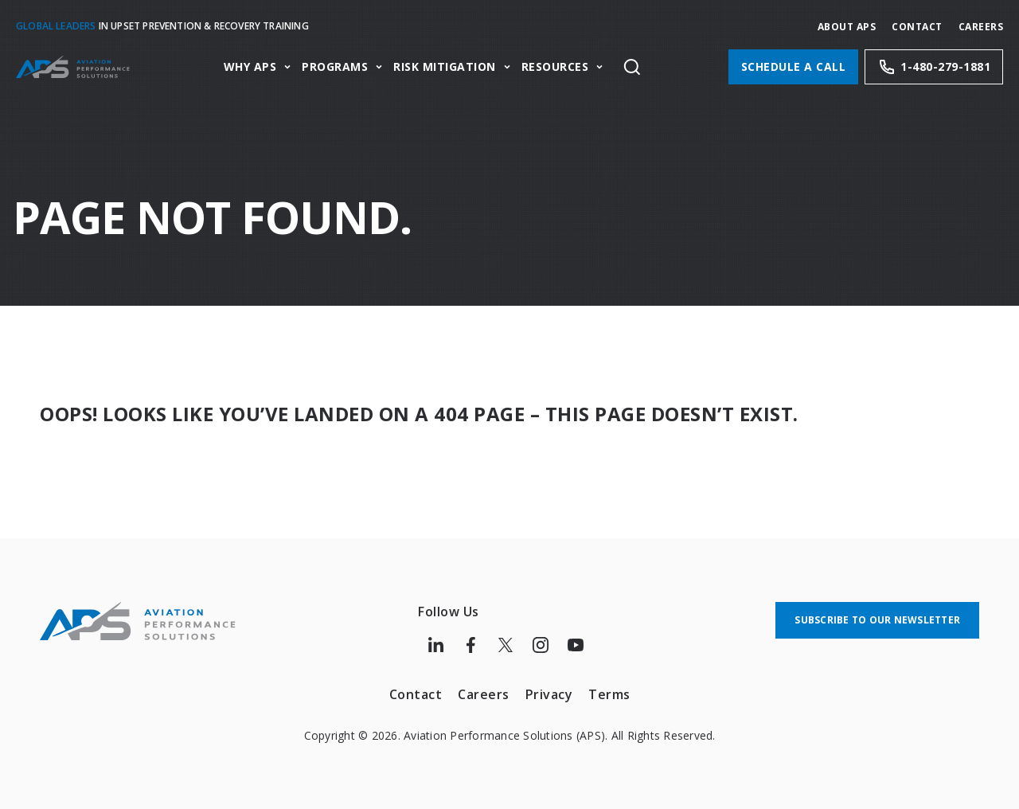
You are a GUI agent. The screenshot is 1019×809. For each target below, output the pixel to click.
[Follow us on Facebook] (470, 644)
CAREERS (981, 26)
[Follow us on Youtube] (575, 644)
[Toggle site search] (632, 66)
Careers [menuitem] (484, 694)
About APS (847, 26)
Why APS (250, 67)
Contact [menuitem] (416, 694)
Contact (917, 26)
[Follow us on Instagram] (540, 644)
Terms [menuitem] (609, 694)
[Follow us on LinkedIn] (435, 644)
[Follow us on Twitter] (505, 644)
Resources (555, 67)
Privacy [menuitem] (549, 694)
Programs (335, 67)
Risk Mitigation (444, 67)
